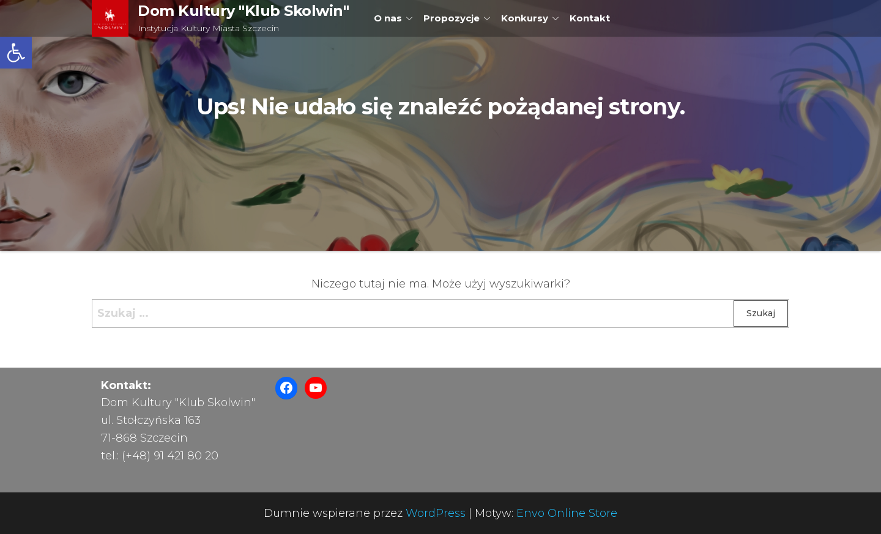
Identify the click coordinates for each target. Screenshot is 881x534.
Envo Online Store (566, 513)
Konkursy (524, 18)
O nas (388, 18)
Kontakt (590, 18)
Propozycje (451, 18)
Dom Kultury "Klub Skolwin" (243, 11)
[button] (16, 53)
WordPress (436, 513)
